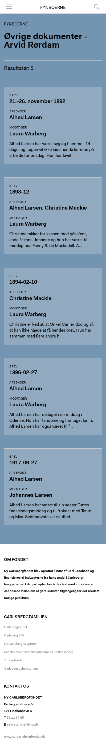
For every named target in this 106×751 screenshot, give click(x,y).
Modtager (18, 127)
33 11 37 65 (15, 717)
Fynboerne (53, 8)
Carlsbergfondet (15, 627)
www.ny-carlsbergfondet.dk (24, 736)
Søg (96, 6)
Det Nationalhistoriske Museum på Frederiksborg (38, 652)
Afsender (17, 111)
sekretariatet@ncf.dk (23, 724)
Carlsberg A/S (14, 635)
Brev (13, 95)
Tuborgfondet (13, 660)
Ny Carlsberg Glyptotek (20, 644)
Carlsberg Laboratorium (21, 668)
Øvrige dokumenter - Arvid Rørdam (46, 41)
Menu (9, 6)
